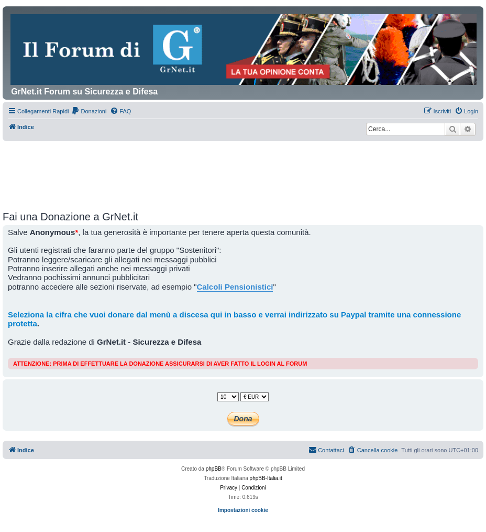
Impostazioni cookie (243, 510)
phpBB (214, 469)
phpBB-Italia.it (266, 478)
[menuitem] (88, 111)
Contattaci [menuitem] (326, 449)
